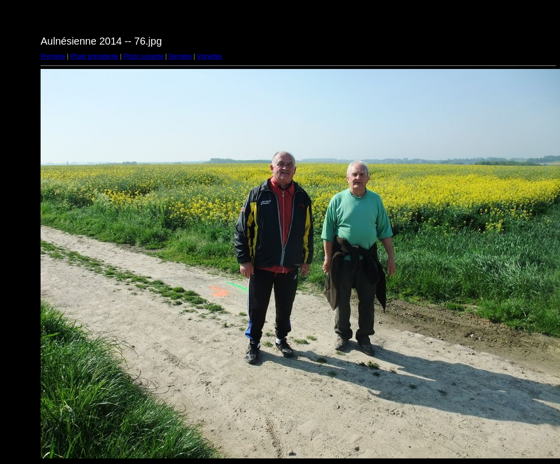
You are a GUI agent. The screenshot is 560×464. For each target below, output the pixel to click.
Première (53, 56)
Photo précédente (94, 56)
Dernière (180, 56)
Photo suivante (143, 56)
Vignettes (209, 56)
